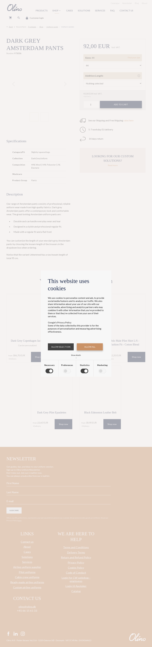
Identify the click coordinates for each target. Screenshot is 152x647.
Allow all (89, 347)
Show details (76, 356)
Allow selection (60, 347)
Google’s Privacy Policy (59, 322)
